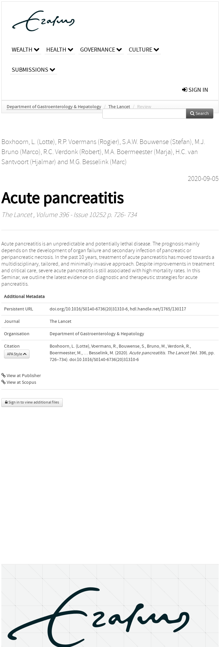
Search (199, 113)
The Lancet (119, 107)
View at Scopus (18, 382)
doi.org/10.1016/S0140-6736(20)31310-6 (89, 309)
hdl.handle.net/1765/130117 (158, 309)
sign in (195, 89)
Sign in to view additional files (32, 402)
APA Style (16, 354)
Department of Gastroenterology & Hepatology (54, 107)
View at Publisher (21, 375)
